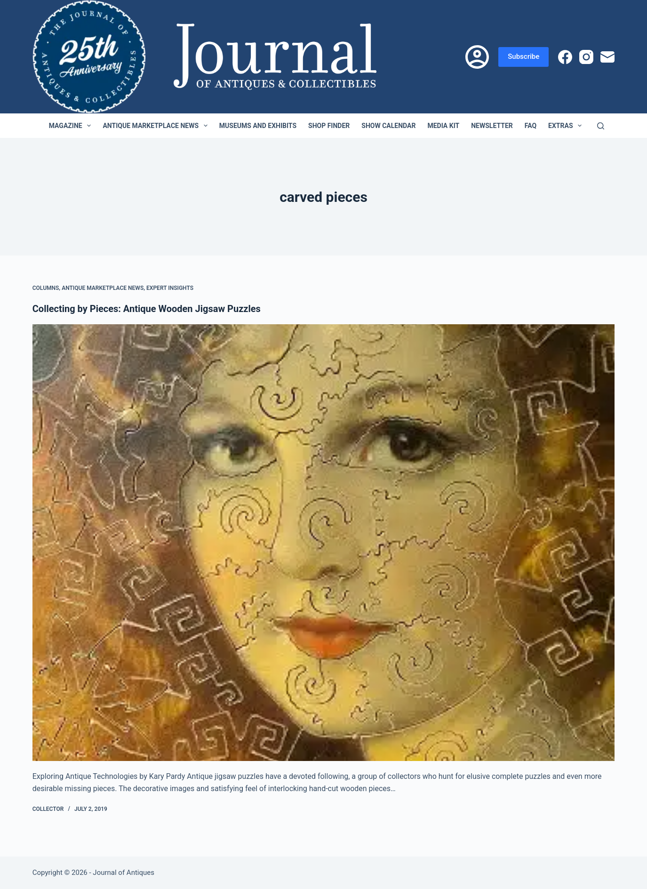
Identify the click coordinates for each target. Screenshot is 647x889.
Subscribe (523, 56)
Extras (566, 125)
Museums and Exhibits (257, 125)
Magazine (72, 125)
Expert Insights (169, 288)
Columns (45, 288)
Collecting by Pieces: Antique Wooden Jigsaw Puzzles (146, 308)
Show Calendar (388, 125)
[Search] (600, 125)
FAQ (530, 125)
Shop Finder (329, 125)
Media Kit (443, 125)
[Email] (607, 57)
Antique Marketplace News (157, 125)
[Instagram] (586, 57)
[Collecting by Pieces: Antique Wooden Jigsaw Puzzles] (323, 542)
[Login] (477, 57)
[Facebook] (565, 57)
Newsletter (492, 125)
